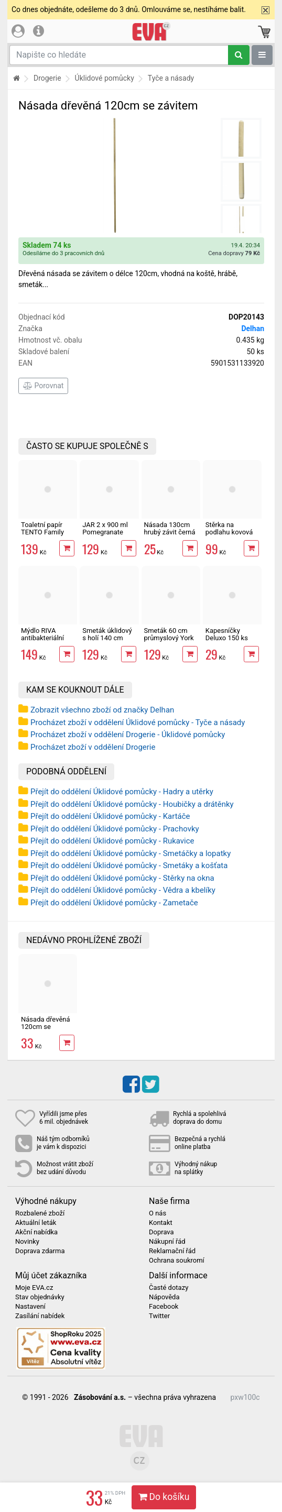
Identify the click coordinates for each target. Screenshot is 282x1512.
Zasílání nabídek (39, 1316)
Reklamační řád (172, 1251)
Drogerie (47, 78)
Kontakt (160, 1222)
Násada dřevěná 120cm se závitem (45, 1026)
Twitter (159, 1316)
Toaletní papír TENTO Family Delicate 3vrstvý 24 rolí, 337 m (45, 536)
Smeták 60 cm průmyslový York (169, 634)
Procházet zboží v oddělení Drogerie (92, 747)
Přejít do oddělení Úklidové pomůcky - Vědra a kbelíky (122, 890)
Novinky (27, 1241)
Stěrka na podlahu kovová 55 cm (229, 532)
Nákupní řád (167, 1241)
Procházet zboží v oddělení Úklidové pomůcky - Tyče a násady (137, 722)
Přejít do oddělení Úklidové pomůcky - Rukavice (112, 841)
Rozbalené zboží (39, 1213)
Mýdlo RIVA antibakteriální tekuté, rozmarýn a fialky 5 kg (46, 642)
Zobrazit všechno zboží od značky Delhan (102, 710)
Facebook (163, 1306)
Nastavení (30, 1306)
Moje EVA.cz (34, 1287)
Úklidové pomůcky (104, 78)
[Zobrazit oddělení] (262, 55)
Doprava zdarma (40, 1251)
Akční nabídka (36, 1232)
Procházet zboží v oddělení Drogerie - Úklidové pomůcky (127, 734)
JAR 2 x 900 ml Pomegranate (105, 528)
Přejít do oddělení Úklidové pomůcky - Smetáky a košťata (128, 865)
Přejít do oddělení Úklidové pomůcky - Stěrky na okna (122, 878)
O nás (157, 1213)
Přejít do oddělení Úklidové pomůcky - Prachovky (114, 829)
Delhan (252, 328)
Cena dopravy (234, 253)
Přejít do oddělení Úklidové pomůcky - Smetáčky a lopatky (130, 853)
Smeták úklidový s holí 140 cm (107, 634)
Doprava (161, 1232)
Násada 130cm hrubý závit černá (170, 528)
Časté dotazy (168, 1287)
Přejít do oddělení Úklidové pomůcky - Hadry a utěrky (121, 791)
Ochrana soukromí (176, 1260)
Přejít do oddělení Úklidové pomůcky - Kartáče (110, 816)
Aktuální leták (35, 1222)
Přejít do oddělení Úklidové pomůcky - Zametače (114, 902)
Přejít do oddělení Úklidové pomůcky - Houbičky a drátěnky (132, 804)
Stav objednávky (39, 1297)
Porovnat (43, 385)
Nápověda (164, 1297)
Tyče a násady (171, 78)
